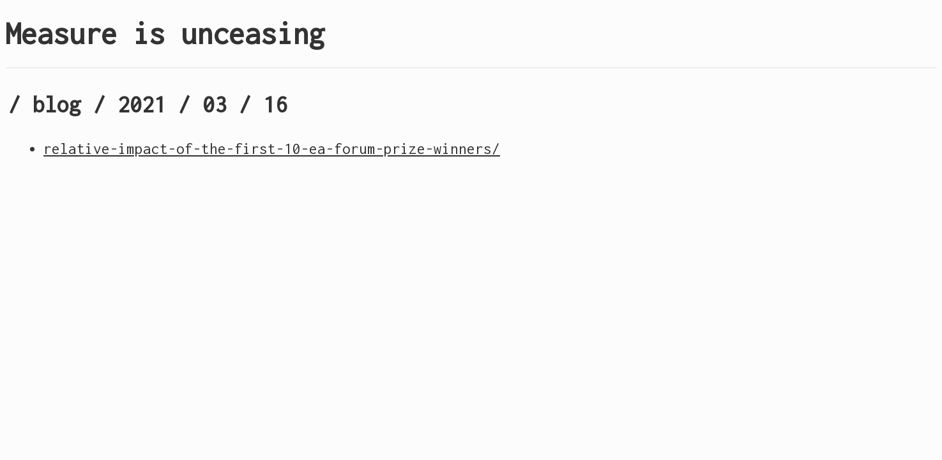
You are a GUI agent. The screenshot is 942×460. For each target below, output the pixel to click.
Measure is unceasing (164, 33)
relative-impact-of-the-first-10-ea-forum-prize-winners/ (271, 149)
